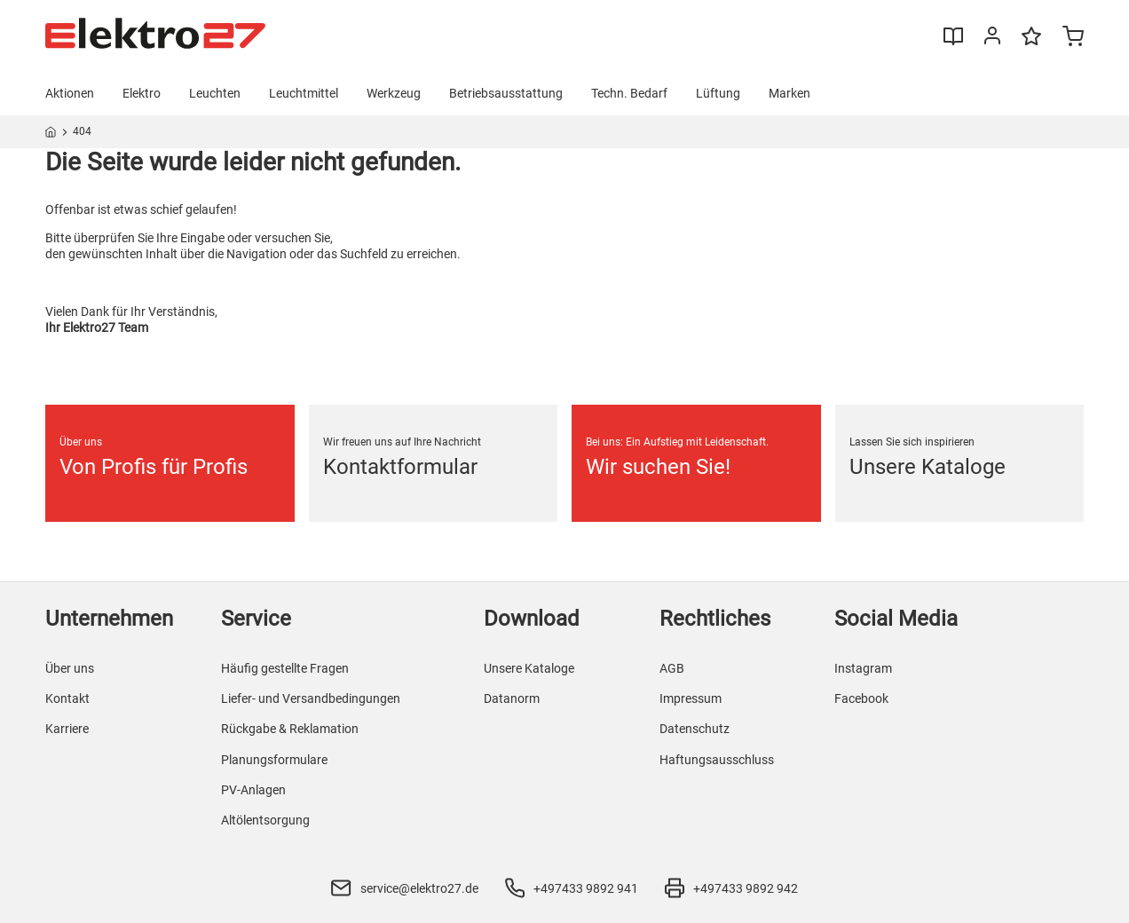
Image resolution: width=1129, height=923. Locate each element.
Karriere (67, 729)
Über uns (69, 668)
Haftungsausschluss (716, 760)
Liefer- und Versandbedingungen (310, 698)
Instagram (863, 668)
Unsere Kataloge (529, 668)
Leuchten (215, 93)
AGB (671, 668)
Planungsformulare (274, 760)
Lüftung (718, 93)
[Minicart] (1073, 38)
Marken (789, 93)
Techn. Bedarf (629, 93)
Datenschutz (694, 729)
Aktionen (69, 93)
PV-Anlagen (253, 790)
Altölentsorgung (265, 820)
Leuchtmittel (303, 93)
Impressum (690, 698)
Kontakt (67, 698)
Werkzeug (394, 93)
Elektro (141, 93)
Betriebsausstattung (506, 93)
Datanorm (512, 698)
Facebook (861, 698)
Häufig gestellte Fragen (285, 668)
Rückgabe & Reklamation (290, 729)
